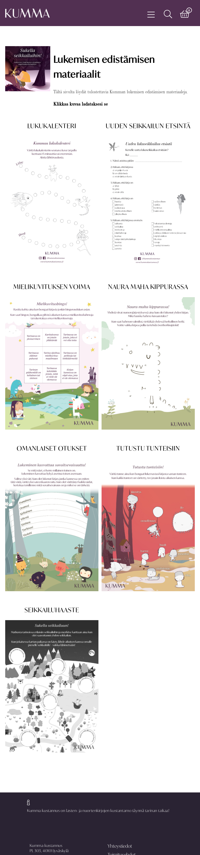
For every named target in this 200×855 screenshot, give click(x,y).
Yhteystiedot (120, 846)
